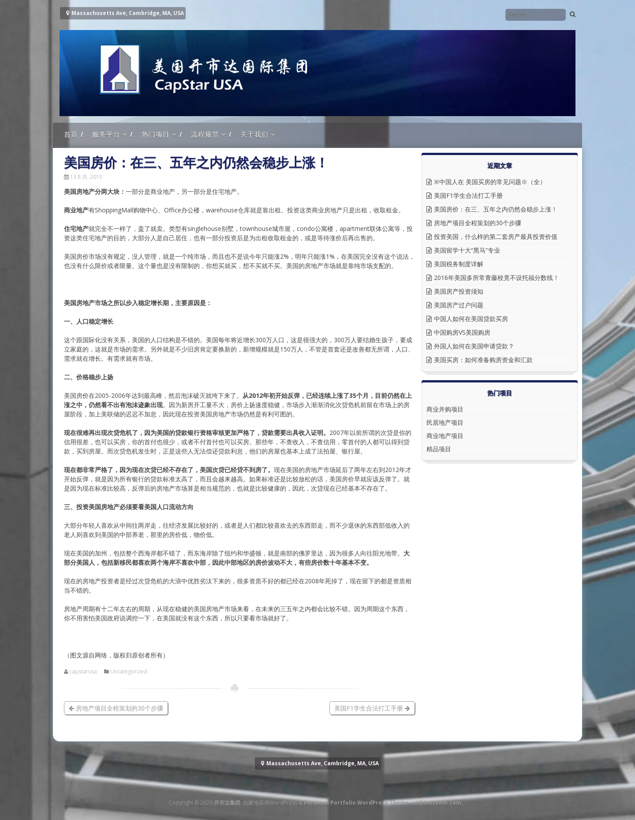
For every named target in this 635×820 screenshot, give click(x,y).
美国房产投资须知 (458, 291)
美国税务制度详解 (458, 264)
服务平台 (106, 134)
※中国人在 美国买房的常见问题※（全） (490, 182)
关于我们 (254, 134)
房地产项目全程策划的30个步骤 (116, 708)
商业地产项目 (444, 435)
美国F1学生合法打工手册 (372, 708)
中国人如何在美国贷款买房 (471, 318)
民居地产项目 (444, 422)
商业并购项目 (444, 409)
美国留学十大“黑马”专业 (467, 250)
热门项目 (156, 134)
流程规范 (205, 134)
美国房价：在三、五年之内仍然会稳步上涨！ (495, 209)
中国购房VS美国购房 (462, 332)
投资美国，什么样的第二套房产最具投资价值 (495, 236)
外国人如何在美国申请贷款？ (474, 346)
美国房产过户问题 (458, 305)
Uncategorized (128, 672)
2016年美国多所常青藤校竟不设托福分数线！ (496, 277)
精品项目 (438, 449)
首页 (71, 134)
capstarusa (83, 672)
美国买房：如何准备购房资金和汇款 (483, 359)
